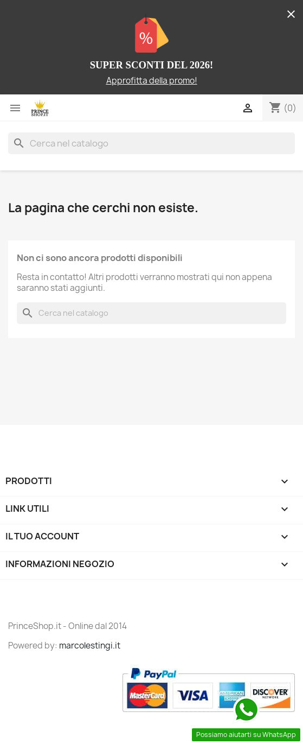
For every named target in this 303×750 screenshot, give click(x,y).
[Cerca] (151, 143)
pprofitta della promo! (154, 80)
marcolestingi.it (89, 645)
